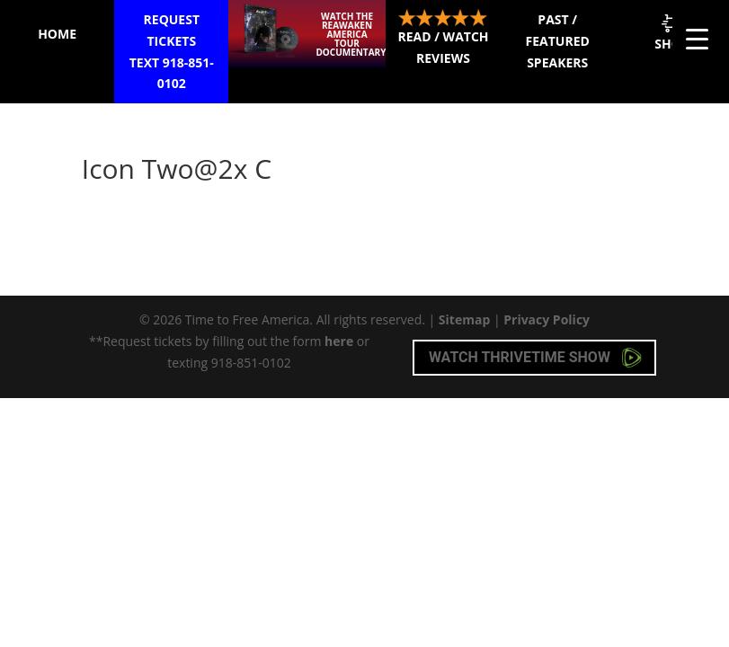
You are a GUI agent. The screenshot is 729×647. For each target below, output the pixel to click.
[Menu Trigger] (697, 38)
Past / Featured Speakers (558, 41)
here (338, 341)
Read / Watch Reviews (442, 37)
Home (57, 33)
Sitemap (464, 319)
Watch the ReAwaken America (351, 34)
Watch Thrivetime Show (535, 358)
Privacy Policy (546, 319)
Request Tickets (171, 52)
